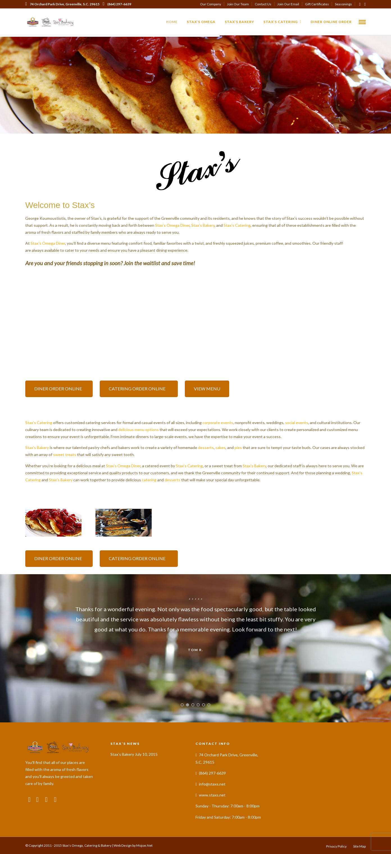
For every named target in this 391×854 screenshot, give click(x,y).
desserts (206, 447)
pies (238, 447)
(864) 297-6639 (117, 4)
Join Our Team (238, 4)
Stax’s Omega (201, 22)
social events (296, 422)
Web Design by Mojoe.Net (133, 845)
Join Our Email (288, 4)
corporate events (218, 422)
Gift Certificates (317, 4)
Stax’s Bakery (239, 22)
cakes (220, 447)
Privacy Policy (336, 846)
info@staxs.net (212, 784)
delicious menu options (138, 429)
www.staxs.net (212, 795)
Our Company (210, 4)
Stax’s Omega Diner (172, 225)
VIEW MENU (207, 388)
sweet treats (64, 454)
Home (172, 22)
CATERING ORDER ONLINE (139, 388)
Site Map (359, 846)
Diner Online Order (331, 22)
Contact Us (263, 4)
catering (149, 479)
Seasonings (343, 4)
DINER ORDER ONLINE (59, 388)
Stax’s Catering (280, 22)
